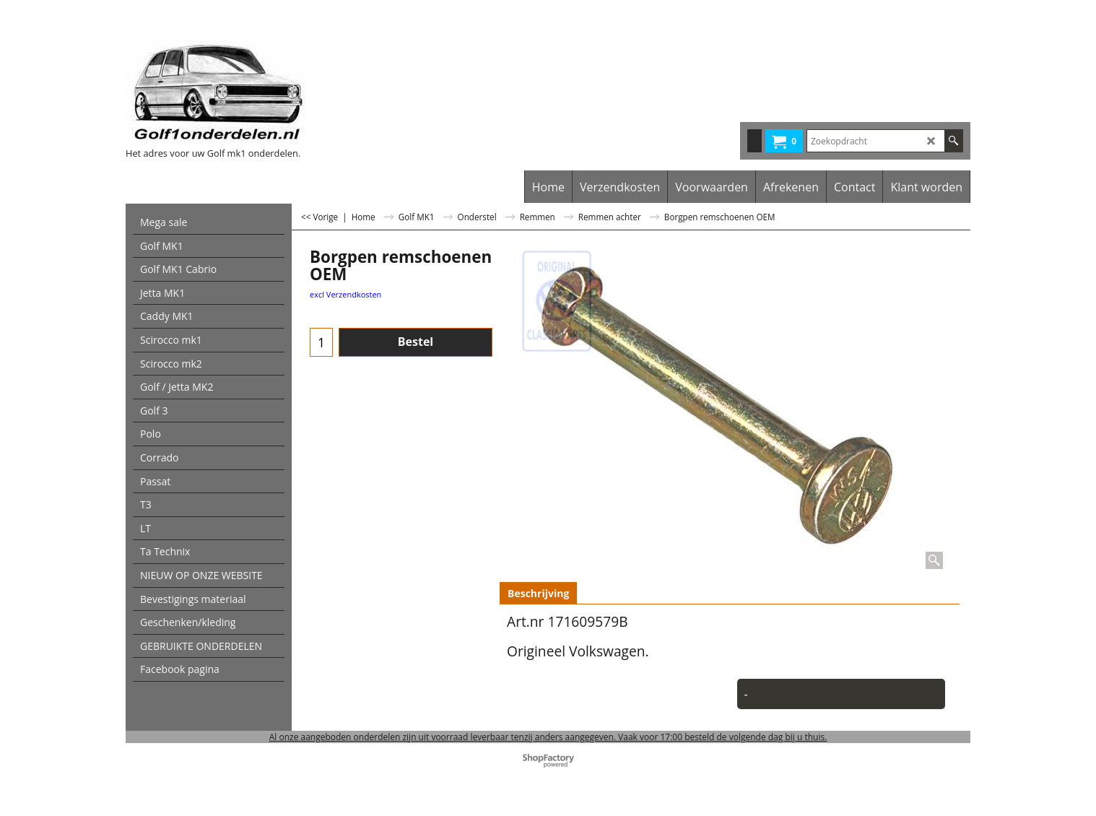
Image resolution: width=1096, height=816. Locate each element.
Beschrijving (538, 593)
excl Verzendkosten (345, 294)
